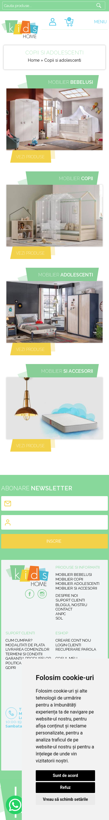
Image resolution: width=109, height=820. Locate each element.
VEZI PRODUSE (30, 157)
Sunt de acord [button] (65, 775)
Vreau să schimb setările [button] (65, 799)
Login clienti (68, 645)
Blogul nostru (71, 605)
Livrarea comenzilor (27, 649)
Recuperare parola (76, 649)
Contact (64, 609)
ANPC (61, 614)
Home (34, 60)
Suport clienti (70, 600)
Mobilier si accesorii (76, 588)
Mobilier (70, 82)
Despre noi (67, 595)
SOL (59, 618)
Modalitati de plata (25, 645)
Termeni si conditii (24, 654)
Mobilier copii (69, 579)
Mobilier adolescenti (77, 583)
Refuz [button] (65, 787)
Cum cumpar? (19, 640)
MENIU (100, 21)
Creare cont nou (73, 640)
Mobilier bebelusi (74, 574)
